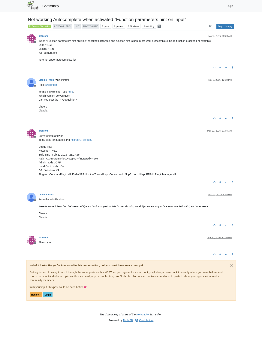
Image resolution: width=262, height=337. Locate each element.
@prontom (62, 80)
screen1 (77, 139)
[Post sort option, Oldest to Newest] (210, 26)
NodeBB (128, 320)
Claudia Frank (46, 80)
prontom (43, 36)
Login (47, 294)
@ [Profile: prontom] (51, 84)
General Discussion (39, 26)
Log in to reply (225, 26)
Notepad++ (142, 314)
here (70, 91)
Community (50, 6)
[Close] (231, 265)
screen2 (87, 139)
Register (36, 294)
